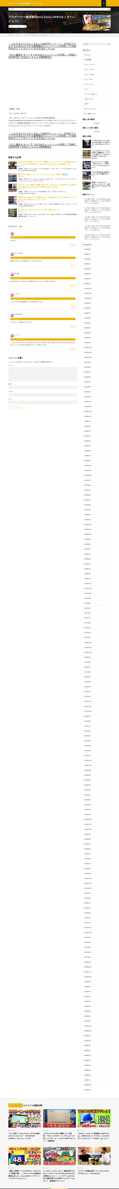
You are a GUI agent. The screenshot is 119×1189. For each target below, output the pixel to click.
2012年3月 (87, 904)
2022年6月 (87, 315)
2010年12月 (87, 953)
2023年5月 (87, 261)
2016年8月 (87, 653)
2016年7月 (87, 658)
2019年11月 (87, 464)
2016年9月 (87, 648)
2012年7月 (87, 890)
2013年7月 (87, 832)
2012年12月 (87, 866)
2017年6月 (87, 605)
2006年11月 (87, 1069)
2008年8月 (87, 1054)
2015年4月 (87, 730)
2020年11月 (87, 406)
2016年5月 (87, 667)
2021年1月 (87, 397)
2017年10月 (87, 585)
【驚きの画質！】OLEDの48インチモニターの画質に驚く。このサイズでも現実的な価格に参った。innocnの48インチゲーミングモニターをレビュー (24, 1158)
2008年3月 (87, 1064)
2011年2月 (87, 948)
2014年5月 (87, 783)
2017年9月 (87, 590)
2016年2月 (87, 682)
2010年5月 (87, 987)
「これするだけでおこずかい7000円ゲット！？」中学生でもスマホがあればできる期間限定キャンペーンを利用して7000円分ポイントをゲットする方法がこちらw (42, 46)
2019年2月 (87, 508)
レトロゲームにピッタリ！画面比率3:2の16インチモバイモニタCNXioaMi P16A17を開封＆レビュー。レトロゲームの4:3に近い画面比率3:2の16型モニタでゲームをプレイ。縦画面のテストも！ (59, 1160)
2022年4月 (87, 324)
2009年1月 (87, 1049)
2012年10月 (87, 875)
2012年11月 (87, 871)
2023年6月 (87, 257)
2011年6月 (87, 933)
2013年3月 (87, 851)
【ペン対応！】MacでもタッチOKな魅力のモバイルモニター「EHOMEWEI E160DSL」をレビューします (24, 1119)
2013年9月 (87, 822)
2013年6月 (87, 837)
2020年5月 (87, 435)
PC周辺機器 (87, 59)
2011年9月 (87, 924)
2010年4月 (87, 991)
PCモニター (22, 26)
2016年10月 (87, 643)
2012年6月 (87, 895)
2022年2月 (87, 334)
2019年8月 (87, 479)
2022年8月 (87, 305)
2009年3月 (87, 1045)
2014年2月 (87, 798)
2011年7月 (87, 929)
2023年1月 (87, 281)
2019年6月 (87, 489)
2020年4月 (87, 440)
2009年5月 (87, 1035)
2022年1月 (87, 339)
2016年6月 (87, 663)
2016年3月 (87, 677)
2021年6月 (87, 373)
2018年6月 (87, 547)
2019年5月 (87, 493)
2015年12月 (87, 692)
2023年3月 (87, 271)
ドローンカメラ (89, 84)
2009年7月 (87, 1025)
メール (10, 391)
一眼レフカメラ (89, 98)
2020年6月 (87, 431)
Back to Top (59, 1176)
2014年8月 (87, 769)
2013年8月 (87, 827)
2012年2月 (87, 909)
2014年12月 (87, 750)
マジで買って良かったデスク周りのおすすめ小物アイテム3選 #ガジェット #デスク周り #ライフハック (97, 200)
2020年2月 (87, 450)
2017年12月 (87, 576)
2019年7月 (87, 484)
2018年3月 (87, 561)
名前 (10, 384)
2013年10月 (87, 817)
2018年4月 (87, 556)
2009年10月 (87, 1016)
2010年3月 (87, 996)
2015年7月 (87, 716)
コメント (11, 365)
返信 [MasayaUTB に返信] (72, 326)
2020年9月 (87, 416)
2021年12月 (87, 344)
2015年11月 (87, 696)
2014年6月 (87, 779)
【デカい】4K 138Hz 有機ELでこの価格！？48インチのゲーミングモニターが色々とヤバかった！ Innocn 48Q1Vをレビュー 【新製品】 (59, 1121)
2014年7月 (87, 774)
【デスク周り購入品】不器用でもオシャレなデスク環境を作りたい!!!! (101, 173)
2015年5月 (87, 725)
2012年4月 (87, 900)
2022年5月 (87, 319)
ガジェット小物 (89, 74)
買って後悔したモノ (90, 113)
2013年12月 (87, 808)
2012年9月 (87, 880)
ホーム (86, 88)
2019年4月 (87, 498)
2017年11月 (87, 580)
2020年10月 (87, 411)
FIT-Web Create (37, 1185)
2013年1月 (87, 861)
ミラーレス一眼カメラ (90, 93)
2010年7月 (87, 977)
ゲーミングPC (88, 79)
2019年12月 (87, 460)
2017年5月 (87, 609)
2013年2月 (87, 856)
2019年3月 (87, 503)
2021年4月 (87, 382)
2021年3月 (87, 387)
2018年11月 (87, 522)
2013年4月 (87, 846)
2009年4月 (87, 1040)
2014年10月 (87, 759)
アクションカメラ (89, 64)
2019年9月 (87, 474)
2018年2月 (87, 566)
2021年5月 (87, 377)
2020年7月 (87, 426)
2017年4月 (87, 614)
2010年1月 (87, 1006)
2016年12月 (87, 634)
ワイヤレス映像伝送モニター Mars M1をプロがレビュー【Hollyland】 (93, 1156)
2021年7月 (87, 368)
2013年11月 (87, 812)
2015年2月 (87, 740)
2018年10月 (87, 527)
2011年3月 (87, 943)
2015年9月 (87, 706)
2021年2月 (87, 392)
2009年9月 (87, 1020)
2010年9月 (87, 967)
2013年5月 (87, 841)
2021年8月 (87, 363)
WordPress (53, 1185)
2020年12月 (87, 402)
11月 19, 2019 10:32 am (17, 339)
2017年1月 (87, 629)
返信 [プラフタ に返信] (72, 306)
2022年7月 (87, 310)
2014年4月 (87, 788)
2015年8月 (87, 711)
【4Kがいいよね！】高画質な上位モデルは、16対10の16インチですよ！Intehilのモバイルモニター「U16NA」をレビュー (94, 1119)
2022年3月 (87, 329)
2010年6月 (87, 982)
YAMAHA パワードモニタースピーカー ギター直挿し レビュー (38, 210)
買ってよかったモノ (90, 108)
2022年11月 (87, 290)
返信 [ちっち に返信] (72, 349)
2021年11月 (87, 348)
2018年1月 (87, 571)
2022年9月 (87, 300)
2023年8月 (87, 247)
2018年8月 (87, 537)
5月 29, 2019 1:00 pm (16, 319)
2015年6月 (87, 721)
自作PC (86, 103)
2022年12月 (87, 286)
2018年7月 (87, 542)
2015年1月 (87, 745)
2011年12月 (87, 914)
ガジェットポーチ (89, 69)
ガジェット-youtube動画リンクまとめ (31, 1182)
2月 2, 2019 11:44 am (16, 237)
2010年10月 (87, 962)
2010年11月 (87, 958)
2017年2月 (87, 624)
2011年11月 (87, 919)
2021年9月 (87, 358)
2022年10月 (87, 295)
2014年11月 (87, 754)
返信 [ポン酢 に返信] (72, 286)
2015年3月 (87, 735)
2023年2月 (87, 276)
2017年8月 (87, 595)
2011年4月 (87, 938)
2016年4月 (87, 672)
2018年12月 (87, 518)
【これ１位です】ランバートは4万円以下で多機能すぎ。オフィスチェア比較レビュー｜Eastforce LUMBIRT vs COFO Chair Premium (101, 153)
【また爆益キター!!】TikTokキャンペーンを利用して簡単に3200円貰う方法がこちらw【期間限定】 (42, 56)
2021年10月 (87, 353)
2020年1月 (87, 455)
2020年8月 (87, 421)
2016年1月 (87, 687)
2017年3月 (87, 619)
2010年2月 (87, 1001)
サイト (10, 399)
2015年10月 (87, 701)
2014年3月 (87, 793)
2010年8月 (87, 972)
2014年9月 (87, 764)
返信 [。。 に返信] (72, 245)
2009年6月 (87, 1030)
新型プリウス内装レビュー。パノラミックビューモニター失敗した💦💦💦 (43, 174)
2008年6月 (87, 1059)
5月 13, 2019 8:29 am (16, 298)
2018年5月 (87, 551)
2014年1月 (87, 803)
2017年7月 (87, 600)
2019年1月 (87, 513)
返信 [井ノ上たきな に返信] (72, 265)
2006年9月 (87, 1074)
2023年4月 (87, 266)
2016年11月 (87, 638)
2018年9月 (87, 532)
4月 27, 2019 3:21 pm (16, 278)
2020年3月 (87, 445)
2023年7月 (87, 252)
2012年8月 (87, 885)
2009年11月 (87, 1011)
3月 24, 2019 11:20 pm (16, 258)
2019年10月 (87, 469)
